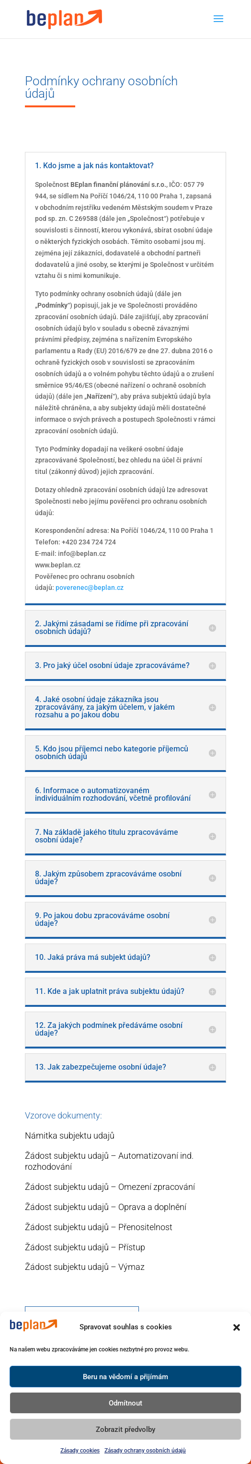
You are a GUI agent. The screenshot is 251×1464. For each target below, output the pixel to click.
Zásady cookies (80, 1450)
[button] (236, 1327)
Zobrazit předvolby (125, 1429)
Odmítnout (125, 1403)
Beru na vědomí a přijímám (125, 1376)
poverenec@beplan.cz (90, 587)
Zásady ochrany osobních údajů (145, 1450)
